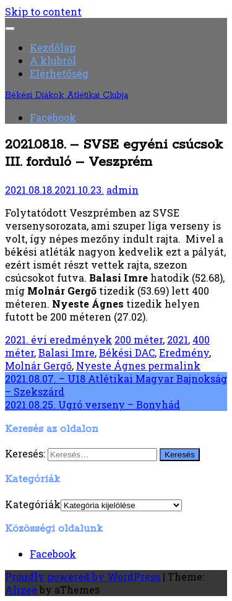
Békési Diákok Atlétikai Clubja (66, 95)
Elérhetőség (59, 73)
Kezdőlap (52, 47)
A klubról (53, 60)
